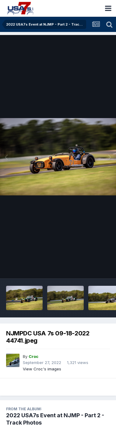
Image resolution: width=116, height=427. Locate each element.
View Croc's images (42, 368)
